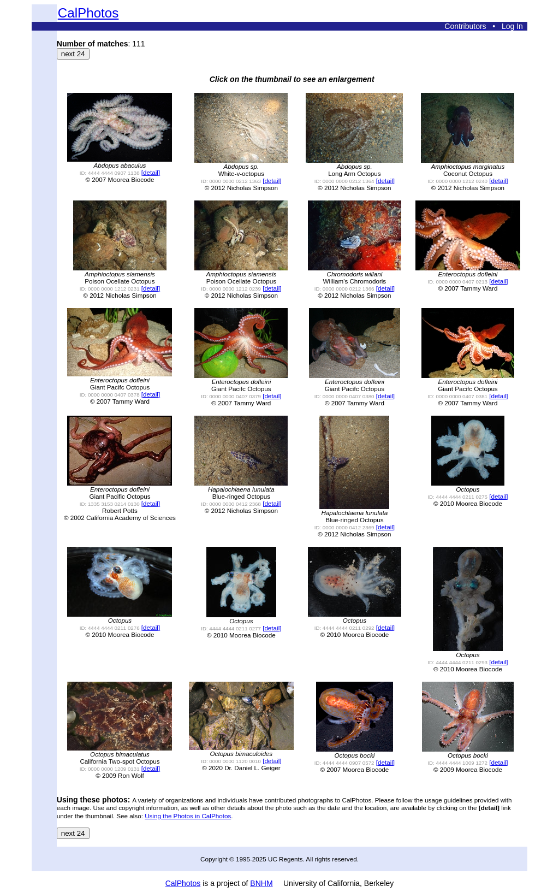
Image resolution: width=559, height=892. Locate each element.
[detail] (150, 172)
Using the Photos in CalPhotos (188, 815)
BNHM (261, 883)
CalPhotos (88, 12)
